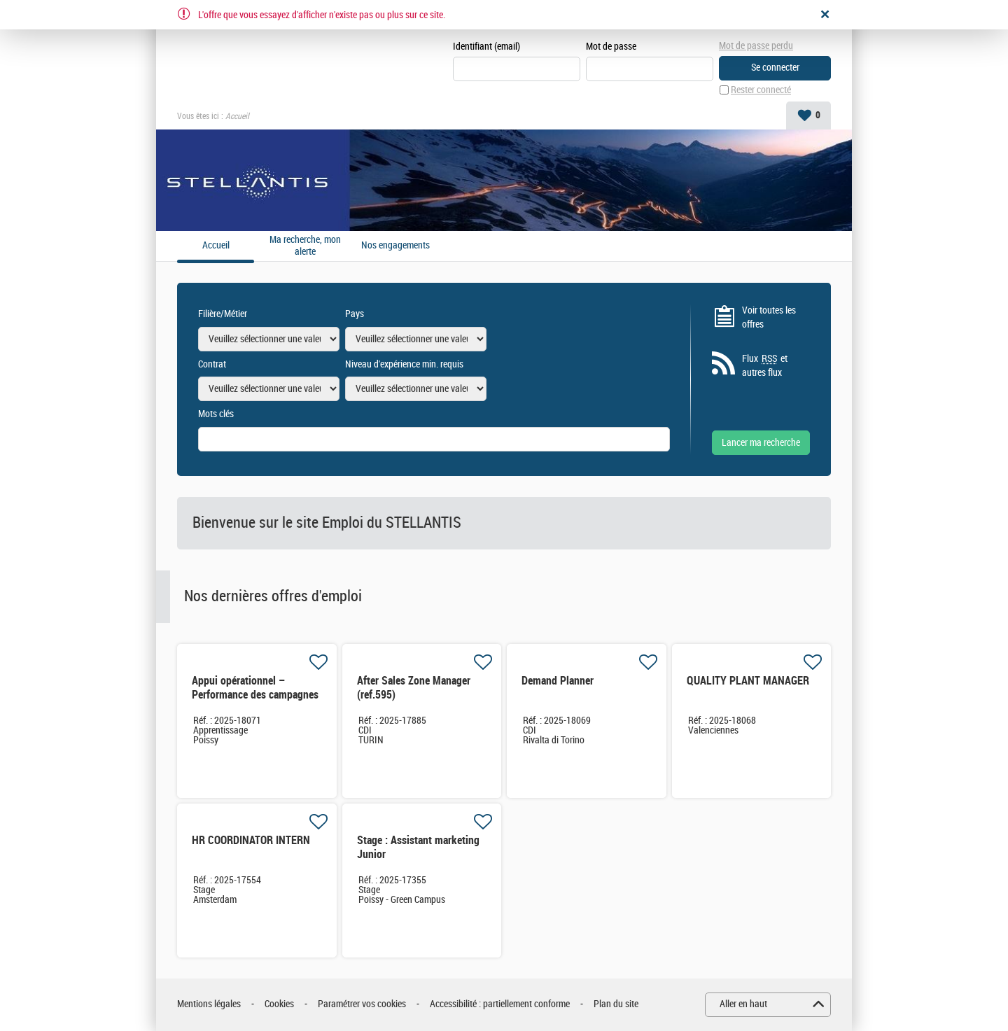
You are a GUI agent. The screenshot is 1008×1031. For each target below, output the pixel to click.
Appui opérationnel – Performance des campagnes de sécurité (255, 694)
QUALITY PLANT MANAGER (748, 680)
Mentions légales (209, 1004)
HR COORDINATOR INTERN (251, 840)
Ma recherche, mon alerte (305, 246)
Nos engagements (395, 245)
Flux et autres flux (765, 365)
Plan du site (616, 1004)
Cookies (279, 1004)
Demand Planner (558, 680)
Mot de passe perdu (756, 46)
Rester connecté (761, 90)
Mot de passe (611, 46)
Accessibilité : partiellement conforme (500, 1004)
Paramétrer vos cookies (362, 1004)
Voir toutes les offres (769, 317)
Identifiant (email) (486, 46)
